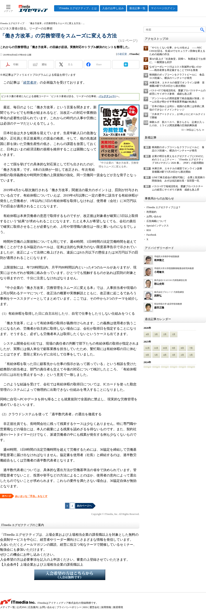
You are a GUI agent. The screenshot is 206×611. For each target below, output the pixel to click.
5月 (156, 355)
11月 (156, 348)
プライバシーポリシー (69, 607)
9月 (173, 348)
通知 (44, 64)
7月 (191, 348)
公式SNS (21, 607)
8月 (182, 348)
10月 (165, 348)
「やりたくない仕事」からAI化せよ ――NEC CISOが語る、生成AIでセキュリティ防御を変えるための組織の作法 (177, 51)
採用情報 (106, 607)
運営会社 (94, 607)
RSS (148, 230)
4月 (147, 334)
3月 (156, 334)
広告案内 (33, 607)
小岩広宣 (122, 54)
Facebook (151, 234)
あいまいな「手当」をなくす (31, 496)
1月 (173, 334)
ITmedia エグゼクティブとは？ (163, 207)
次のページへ (84, 505)
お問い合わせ (153, 216)
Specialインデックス (157, 225)
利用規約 (151, 211)
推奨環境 (118, 607)
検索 (202, 29)
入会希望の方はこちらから (69, 574)
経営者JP (29, 82)
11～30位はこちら (191, 129)
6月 (147, 355)
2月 (164, 334)
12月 (147, 348)
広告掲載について (156, 221)
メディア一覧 (7, 607)
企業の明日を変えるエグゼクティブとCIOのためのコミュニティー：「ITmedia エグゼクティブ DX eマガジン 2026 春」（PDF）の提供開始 (178, 159)
